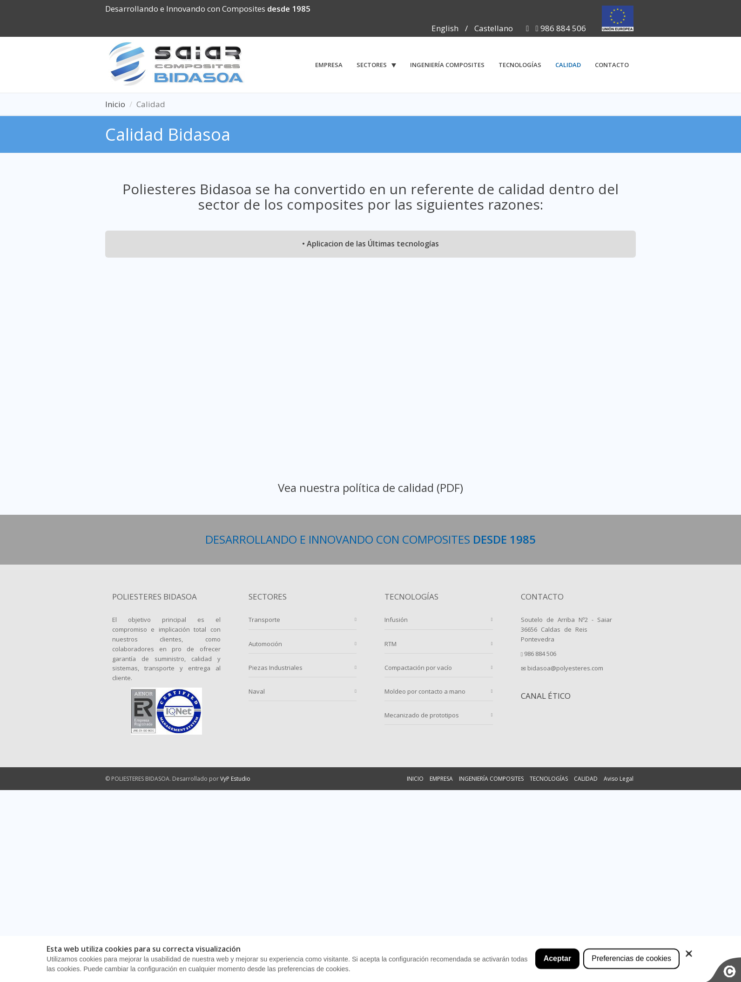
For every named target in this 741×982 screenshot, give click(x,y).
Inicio (115, 104)
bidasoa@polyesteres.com (562, 668)
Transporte (264, 619)
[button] (376, 65)
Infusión (396, 619)
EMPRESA (441, 779)
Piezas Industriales (276, 667)
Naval (257, 691)
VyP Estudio (235, 779)
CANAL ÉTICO (546, 695)
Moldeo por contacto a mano (424, 691)
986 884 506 (561, 28)
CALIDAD (586, 779)
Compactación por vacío (418, 667)
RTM (390, 644)
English (444, 28)
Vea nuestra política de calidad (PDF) (370, 487)
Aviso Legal (618, 779)
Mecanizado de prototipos (421, 715)
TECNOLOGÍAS (549, 779)
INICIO (415, 779)
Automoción (265, 644)
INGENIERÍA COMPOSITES (491, 779)
